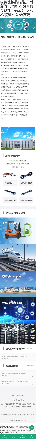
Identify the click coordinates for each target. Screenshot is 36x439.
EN (27, 4)
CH (24, 4)
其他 (22, 167)
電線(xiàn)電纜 (22, 160)
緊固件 (22, 164)
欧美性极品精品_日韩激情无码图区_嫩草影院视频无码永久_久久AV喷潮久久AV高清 (17, 8)
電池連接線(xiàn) (13, 160)
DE (31, 4)
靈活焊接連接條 (26, 200)
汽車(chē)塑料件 (16, 167)
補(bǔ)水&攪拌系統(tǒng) (13, 164)
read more (30, 349)
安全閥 (27, 164)
